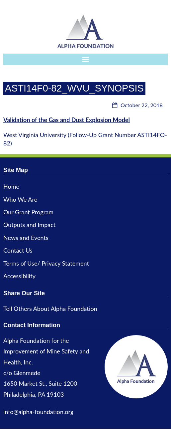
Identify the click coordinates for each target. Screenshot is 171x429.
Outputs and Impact (29, 224)
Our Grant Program (28, 212)
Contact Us (18, 250)
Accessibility (19, 276)
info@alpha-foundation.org (38, 411)
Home (11, 186)
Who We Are (20, 199)
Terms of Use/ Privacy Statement (46, 263)
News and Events (25, 237)
